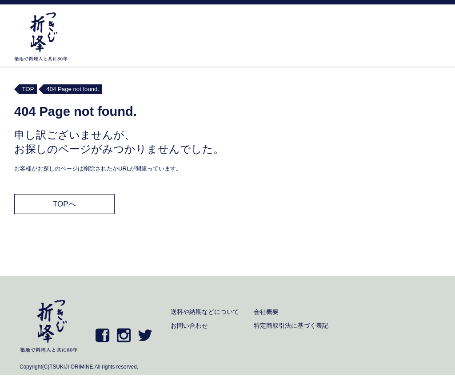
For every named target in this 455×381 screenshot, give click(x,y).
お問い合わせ (189, 325)
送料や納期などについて (205, 311)
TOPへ (64, 203)
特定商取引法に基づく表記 (291, 325)
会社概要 (266, 311)
